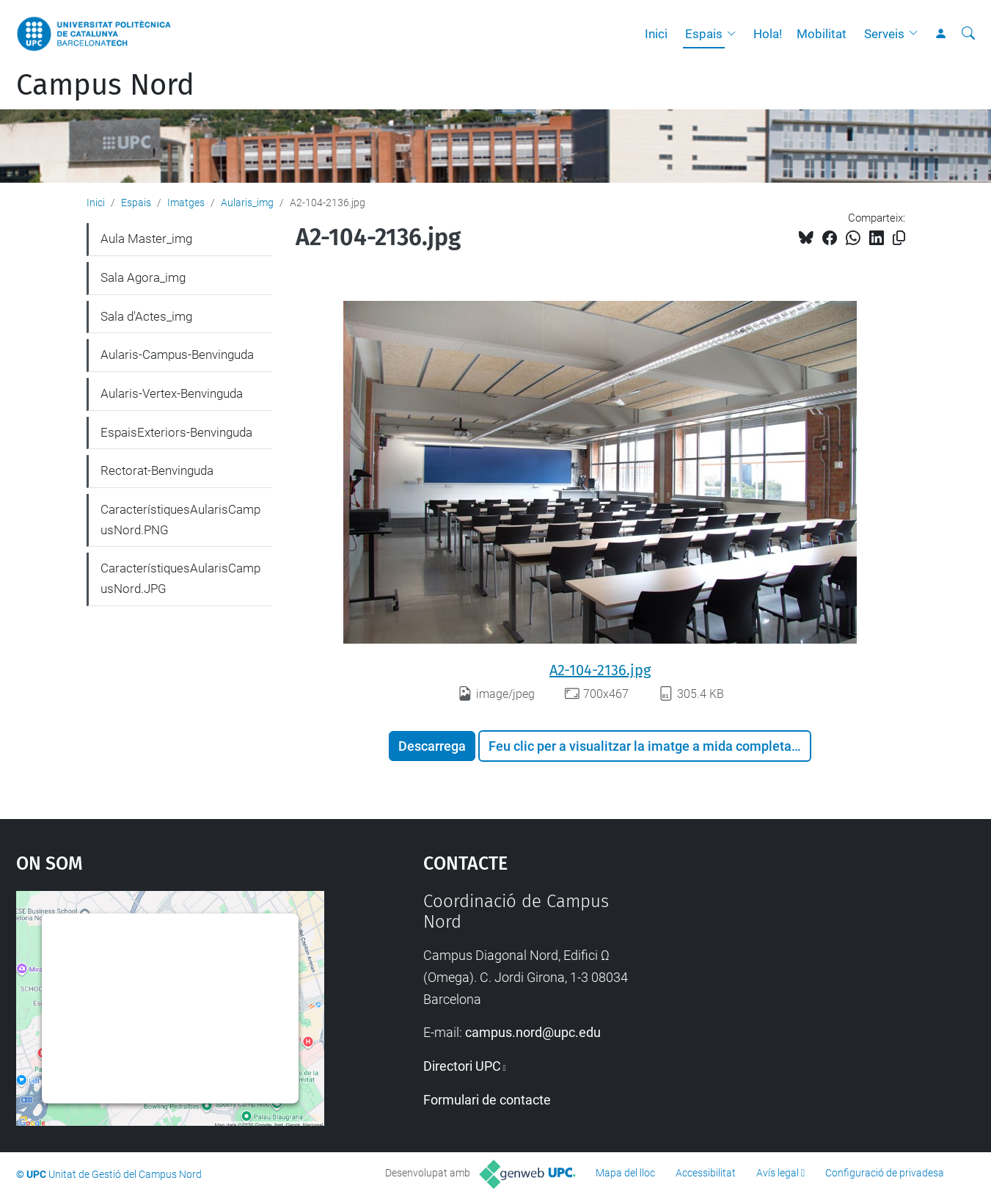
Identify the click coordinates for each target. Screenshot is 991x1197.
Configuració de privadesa (884, 1173)
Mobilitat (821, 33)
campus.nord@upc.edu (533, 1032)
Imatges (186, 202)
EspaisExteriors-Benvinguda (176, 432)
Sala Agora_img (143, 277)
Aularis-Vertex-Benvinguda (171, 393)
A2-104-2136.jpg (600, 670)
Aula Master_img (146, 238)
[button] (735, 34)
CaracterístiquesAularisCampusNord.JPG (180, 578)
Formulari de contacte (487, 1099)
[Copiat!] (899, 238)
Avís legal (777, 1173)
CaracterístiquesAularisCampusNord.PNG (180, 519)
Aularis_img (247, 202)
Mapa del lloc (625, 1173)
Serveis (884, 33)
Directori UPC (462, 1066)
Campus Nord (105, 85)
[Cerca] (968, 34)
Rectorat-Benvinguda (156, 470)
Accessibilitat (706, 1173)
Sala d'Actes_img (146, 316)
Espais (704, 33)
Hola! (767, 33)
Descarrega (432, 746)
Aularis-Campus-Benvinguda (177, 354)
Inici (656, 33)
